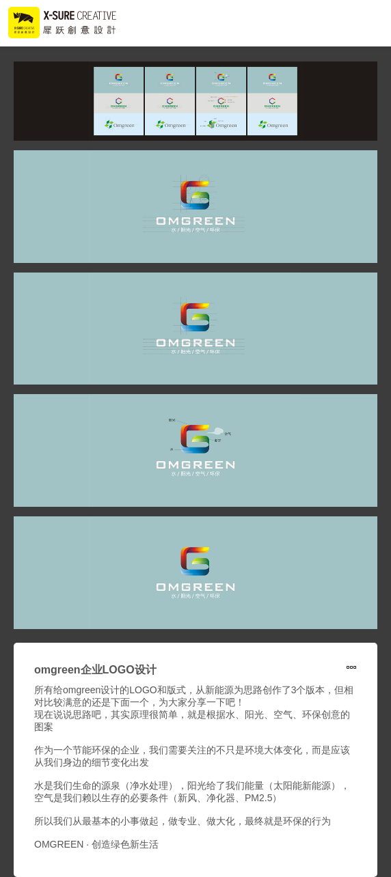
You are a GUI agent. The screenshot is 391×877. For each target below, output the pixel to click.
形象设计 (351, 668)
